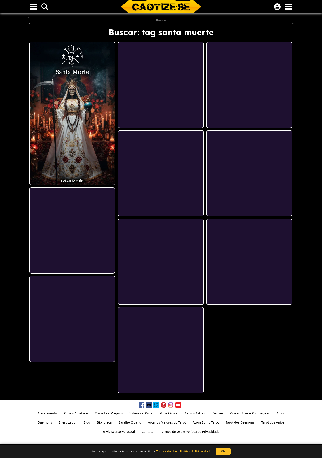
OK (223, 451)
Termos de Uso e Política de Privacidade (183, 451)
